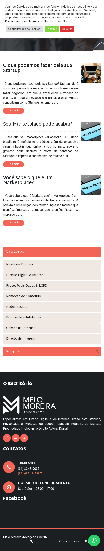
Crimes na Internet (20, 328)
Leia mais (13, 110)
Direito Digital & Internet (25, 275)
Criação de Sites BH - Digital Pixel (79, 541)
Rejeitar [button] (67, 29)
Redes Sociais (16, 307)
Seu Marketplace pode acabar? (38, 124)
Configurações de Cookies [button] (24, 29)
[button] (94, 540)
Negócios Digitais (19, 265)
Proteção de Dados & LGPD (26, 286)
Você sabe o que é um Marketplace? (28, 180)
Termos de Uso (38, 21)
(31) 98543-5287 (30, 474)
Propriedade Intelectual (24, 318)
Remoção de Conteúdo (23, 296)
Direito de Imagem (20, 339)
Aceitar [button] (52, 29)
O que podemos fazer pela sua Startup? (37, 68)
